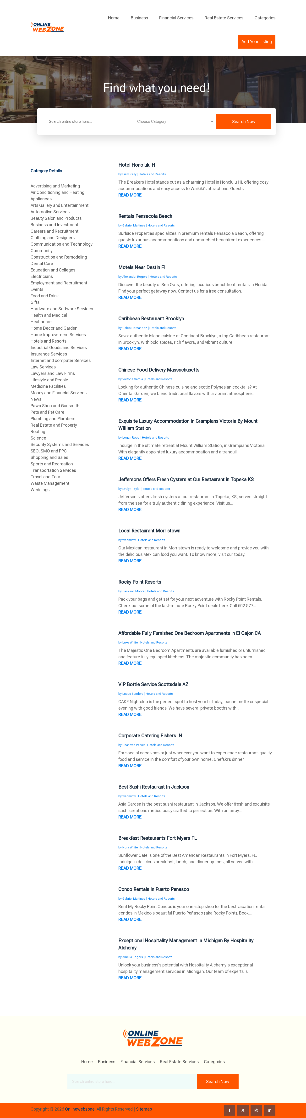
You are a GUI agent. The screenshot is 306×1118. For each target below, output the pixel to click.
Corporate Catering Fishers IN (150, 736)
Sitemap (144, 1109)
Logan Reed (131, 437)
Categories (265, 17)
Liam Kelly (129, 174)
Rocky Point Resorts (139, 582)
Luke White (130, 642)
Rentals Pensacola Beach (145, 216)
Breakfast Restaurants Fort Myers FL (157, 838)
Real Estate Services (224, 17)
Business (139, 17)
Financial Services (176, 17)
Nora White (130, 847)
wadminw (129, 540)
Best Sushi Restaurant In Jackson (153, 787)
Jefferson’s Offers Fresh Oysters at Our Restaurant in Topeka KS (186, 479)
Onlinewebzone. (80, 1109)
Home (114, 17)
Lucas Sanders (132, 693)
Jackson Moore (133, 591)
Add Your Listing (256, 41)
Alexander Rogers (135, 276)
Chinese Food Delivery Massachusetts (158, 370)
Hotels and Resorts (152, 174)
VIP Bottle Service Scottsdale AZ (153, 684)
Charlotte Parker (133, 745)
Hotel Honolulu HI (137, 165)
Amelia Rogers (132, 957)
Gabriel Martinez (133, 225)
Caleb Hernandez (134, 328)
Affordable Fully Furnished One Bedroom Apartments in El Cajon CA (189, 633)
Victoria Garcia (132, 379)
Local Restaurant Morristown (149, 531)
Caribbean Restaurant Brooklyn (151, 319)
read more (130, 195)
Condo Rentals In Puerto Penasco (153, 889)
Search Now (243, 121)
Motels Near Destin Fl (141, 267)
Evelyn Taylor (131, 489)
